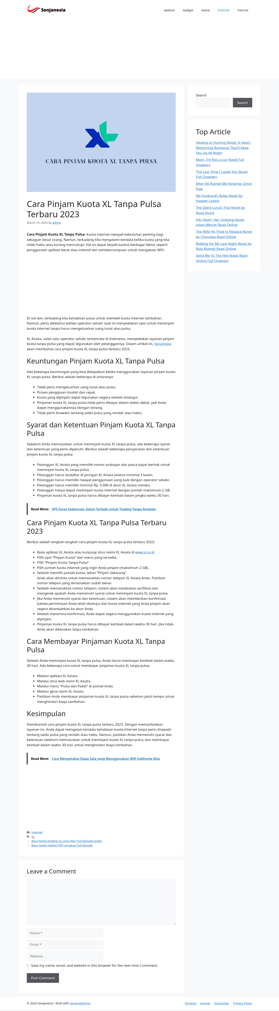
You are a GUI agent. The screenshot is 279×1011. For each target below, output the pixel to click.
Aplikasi (169, 10)
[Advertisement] (139, 50)
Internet (223, 10)
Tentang (190, 1003)
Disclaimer (221, 1003)
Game (205, 10)
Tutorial (242, 10)
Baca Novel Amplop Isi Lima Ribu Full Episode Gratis (66, 841)
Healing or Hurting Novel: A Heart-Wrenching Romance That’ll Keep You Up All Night (223, 147)
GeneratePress (80, 1003)
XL (33, 837)
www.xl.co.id (144, 552)
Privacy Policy (242, 1003)
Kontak (205, 1003)
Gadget (188, 10)
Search (201, 95)
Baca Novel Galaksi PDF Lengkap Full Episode (62, 845)
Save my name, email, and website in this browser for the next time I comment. (94, 965)
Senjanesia (163, 343)
